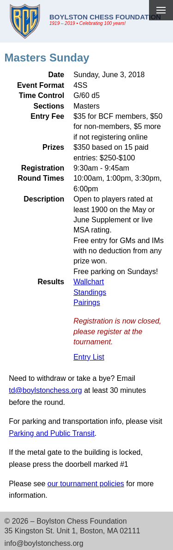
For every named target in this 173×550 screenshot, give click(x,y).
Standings (89, 292)
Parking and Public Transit (52, 433)
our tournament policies (86, 484)
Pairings (86, 302)
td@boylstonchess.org (45, 390)
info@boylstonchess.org (44, 543)
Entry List (88, 357)
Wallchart (88, 282)
